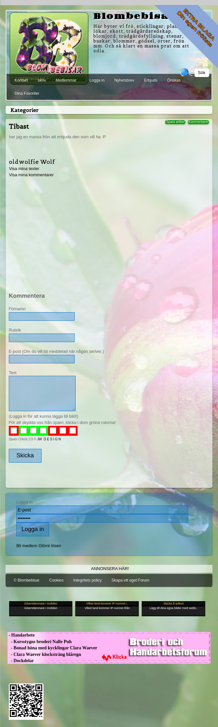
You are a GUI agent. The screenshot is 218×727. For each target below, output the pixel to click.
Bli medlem (26, 545)
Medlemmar (66, 80)
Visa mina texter (24, 168)
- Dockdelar (21, 660)
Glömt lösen (50, 545)
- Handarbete (21, 635)
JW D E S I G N (49, 439)
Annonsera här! (110, 568)
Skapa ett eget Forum (130, 580)
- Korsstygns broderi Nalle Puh (40, 641)
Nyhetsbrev (124, 80)
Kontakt (21, 80)
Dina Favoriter (27, 93)
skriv (42, 80)
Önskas (174, 80)
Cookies (56, 580)
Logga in (96, 80)
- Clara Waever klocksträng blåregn (44, 654)
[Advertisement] (108, 230)
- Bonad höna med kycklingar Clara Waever (52, 647)
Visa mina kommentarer (31, 174)
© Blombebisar (27, 580)
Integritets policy (87, 580)
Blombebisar (134, 16)
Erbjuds (150, 80)
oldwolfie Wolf (32, 161)
